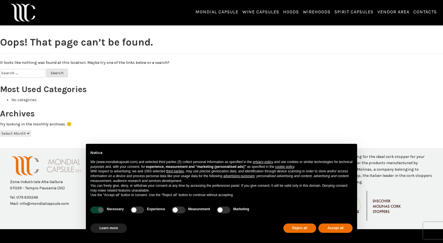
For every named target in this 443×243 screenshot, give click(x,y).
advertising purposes (239, 176)
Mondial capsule (217, 11)
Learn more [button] (108, 228)
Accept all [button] (335, 228)
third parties (175, 171)
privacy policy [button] (263, 162)
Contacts (425, 11)
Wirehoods (317, 11)
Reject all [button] (299, 228)
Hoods (291, 11)
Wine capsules (260, 11)
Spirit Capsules (354, 11)
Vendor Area (393, 11)
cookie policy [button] (284, 167)
